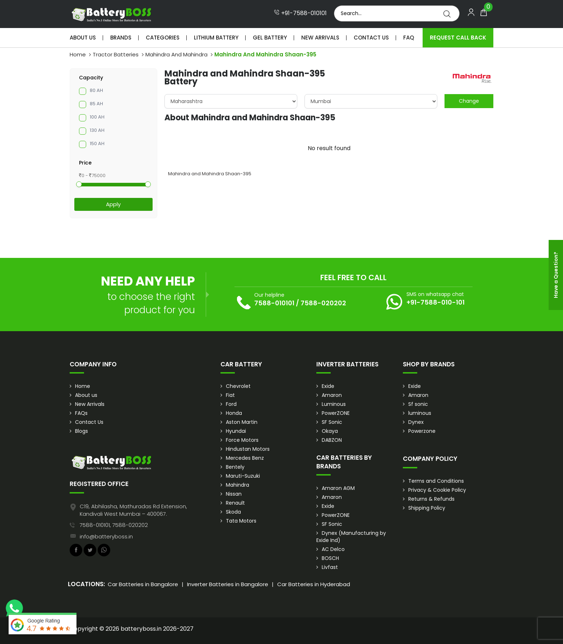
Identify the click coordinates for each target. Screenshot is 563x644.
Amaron (332, 395)
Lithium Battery (216, 37)
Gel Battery (270, 37)
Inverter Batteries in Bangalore (227, 584)
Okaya (330, 431)
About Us (83, 37)
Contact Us (371, 37)
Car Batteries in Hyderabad (313, 584)
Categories (163, 37)
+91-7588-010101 (300, 13)
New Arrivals (320, 37)
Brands (120, 37)
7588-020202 (323, 302)
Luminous (334, 404)
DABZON (332, 440)
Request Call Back (458, 37)
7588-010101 (274, 302)
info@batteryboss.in (106, 536)
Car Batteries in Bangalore (143, 584)
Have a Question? (555, 275)
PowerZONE (336, 413)
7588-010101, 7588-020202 (114, 525)
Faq (408, 37)
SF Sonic (332, 422)
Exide (328, 386)
